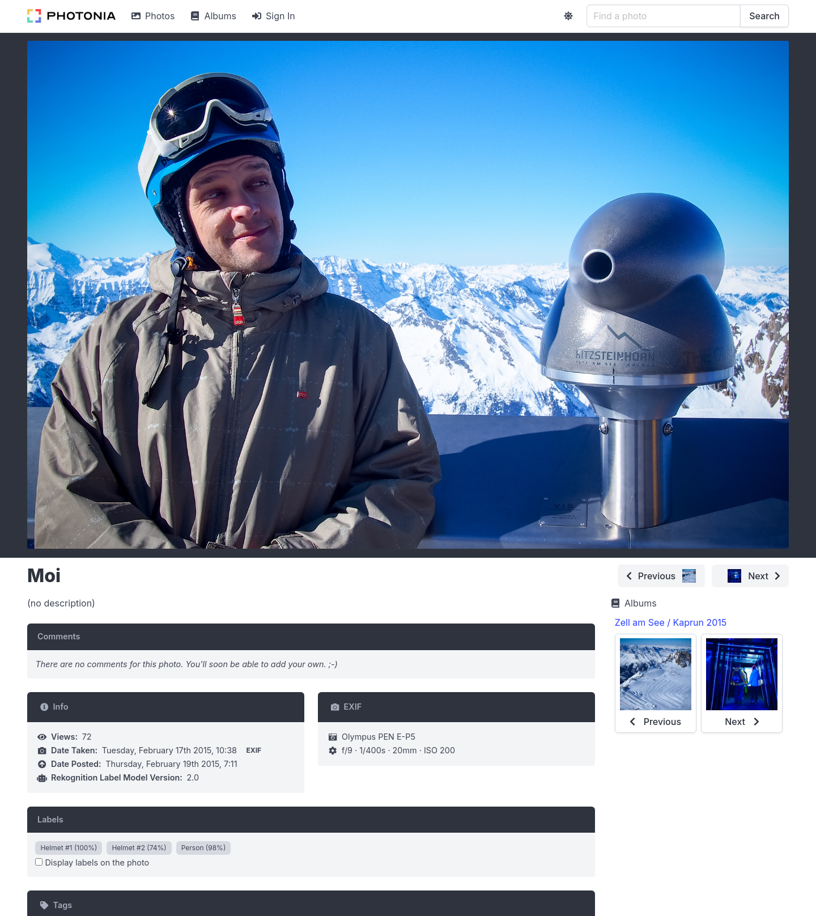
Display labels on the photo (92, 862)
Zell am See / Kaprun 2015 (671, 622)
